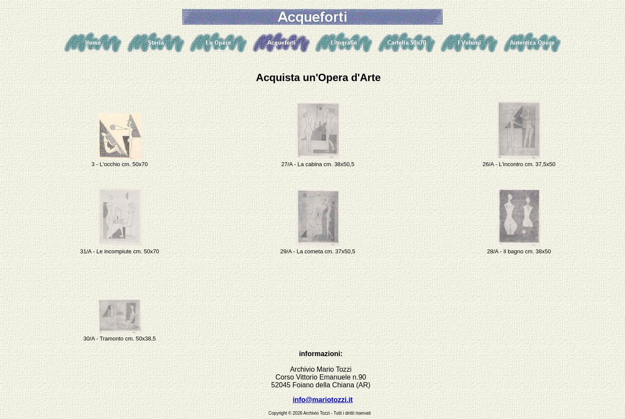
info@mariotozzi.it (322, 399)
